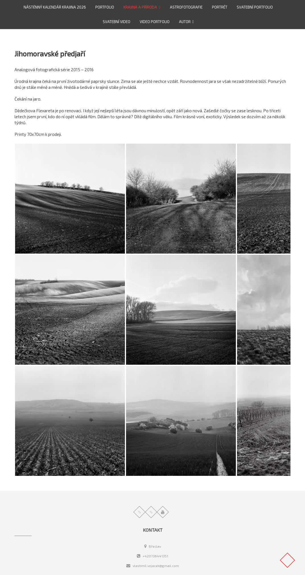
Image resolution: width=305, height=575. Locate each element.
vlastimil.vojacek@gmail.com (152, 566)
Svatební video (116, 21)
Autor (185, 21)
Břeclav (152, 546)
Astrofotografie (186, 7)
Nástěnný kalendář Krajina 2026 (55, 7)
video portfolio (155, 21)
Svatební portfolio (255, 7)
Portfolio (104, 7)
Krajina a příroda (140, 7)
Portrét (219, 7)
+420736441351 (152, 556)
